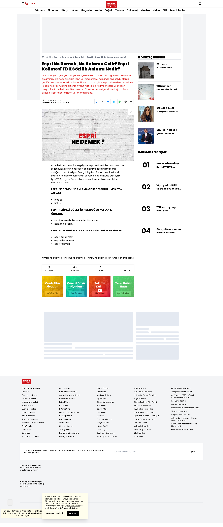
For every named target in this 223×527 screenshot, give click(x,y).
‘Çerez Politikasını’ (72, 506)
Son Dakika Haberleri (31, 388)
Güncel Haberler (29, 398)
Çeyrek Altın (101, 409)
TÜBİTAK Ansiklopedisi (143, 409)
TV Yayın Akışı (65, 429)
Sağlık (109, 10)
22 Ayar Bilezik (103, 422)
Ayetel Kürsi (101, 391)
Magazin (86, 10)
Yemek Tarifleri (103, 388)
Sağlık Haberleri (28, 412)
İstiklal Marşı (64, 402)
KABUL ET (73, 513)
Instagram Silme (66, 436)
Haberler (25, 391)
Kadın (98, 10)
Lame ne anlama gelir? (77, 257)
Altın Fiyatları (27, 426)
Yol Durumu (64, 422)
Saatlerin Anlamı (104, 395)
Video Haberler (140, 388)
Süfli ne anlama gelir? (122, 257)
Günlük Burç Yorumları (69, 412)
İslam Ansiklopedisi (142, 405)
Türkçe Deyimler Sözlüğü (181, 391)
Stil (165, 10)
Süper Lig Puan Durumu (107, 436)
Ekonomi (53, 10)
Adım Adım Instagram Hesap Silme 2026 (184, 425)
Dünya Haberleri (29, 409)
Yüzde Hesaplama (179, 411)
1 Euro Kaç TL (102, 429)
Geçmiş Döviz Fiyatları (180, 414)
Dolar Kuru (26, 429)
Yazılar (119, 10)
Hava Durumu (65, 419)
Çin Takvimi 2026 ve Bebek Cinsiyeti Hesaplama (182, 396)
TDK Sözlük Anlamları (143, 391)
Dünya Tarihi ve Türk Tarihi (145, 402)
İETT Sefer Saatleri (178, 401)
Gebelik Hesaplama (179, 404)
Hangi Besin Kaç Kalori (144, 412)
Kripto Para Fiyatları (30, 436)
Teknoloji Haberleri (30, 419)
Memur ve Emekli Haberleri (33, 422)
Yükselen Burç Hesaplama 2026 (185, 408)
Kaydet (192, 451)
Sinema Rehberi (66, 426)
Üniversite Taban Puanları (145, 395)
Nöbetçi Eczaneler (67, 398)
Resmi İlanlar (178, 10)
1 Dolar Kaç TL (102, 426)
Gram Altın (101, 405)
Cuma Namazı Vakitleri (69, 395)
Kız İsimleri (138, 436)
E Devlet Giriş (64, 409)
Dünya (65, 10)
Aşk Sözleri (101, 398)
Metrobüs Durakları (142, 426)
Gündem (39, 10)
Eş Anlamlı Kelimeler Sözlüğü (146, 416)
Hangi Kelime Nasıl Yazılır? (145, 419)
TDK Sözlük (46, 57)
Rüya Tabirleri (140, 398)
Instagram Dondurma (69, 433)
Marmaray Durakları (142, 429)
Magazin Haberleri (30, 402)
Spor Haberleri (28, 405)
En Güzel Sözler (140, 422)
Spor (75, 10)
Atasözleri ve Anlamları (181, 388)
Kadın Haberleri (28, 416)
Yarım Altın (101, 412)
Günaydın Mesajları (105, 402)
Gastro (145, 10)
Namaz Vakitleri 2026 (68, 391)
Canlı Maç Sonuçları (106, 433)
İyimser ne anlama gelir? (54, 257)
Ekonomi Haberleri (29, 395)
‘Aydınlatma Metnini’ (54, 508)
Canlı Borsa (64, 388)
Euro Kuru (26, 433)
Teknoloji (132, 10)
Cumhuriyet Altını (104, 419)
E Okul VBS (63, 405)
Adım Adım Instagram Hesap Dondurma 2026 (184, 419)
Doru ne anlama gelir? (100, 257)
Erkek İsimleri (139, 433)
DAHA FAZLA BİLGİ (54, 513)
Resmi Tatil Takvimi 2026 (182, 429)
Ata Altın (100, 416)
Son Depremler (65, 416)
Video (156, 10)
